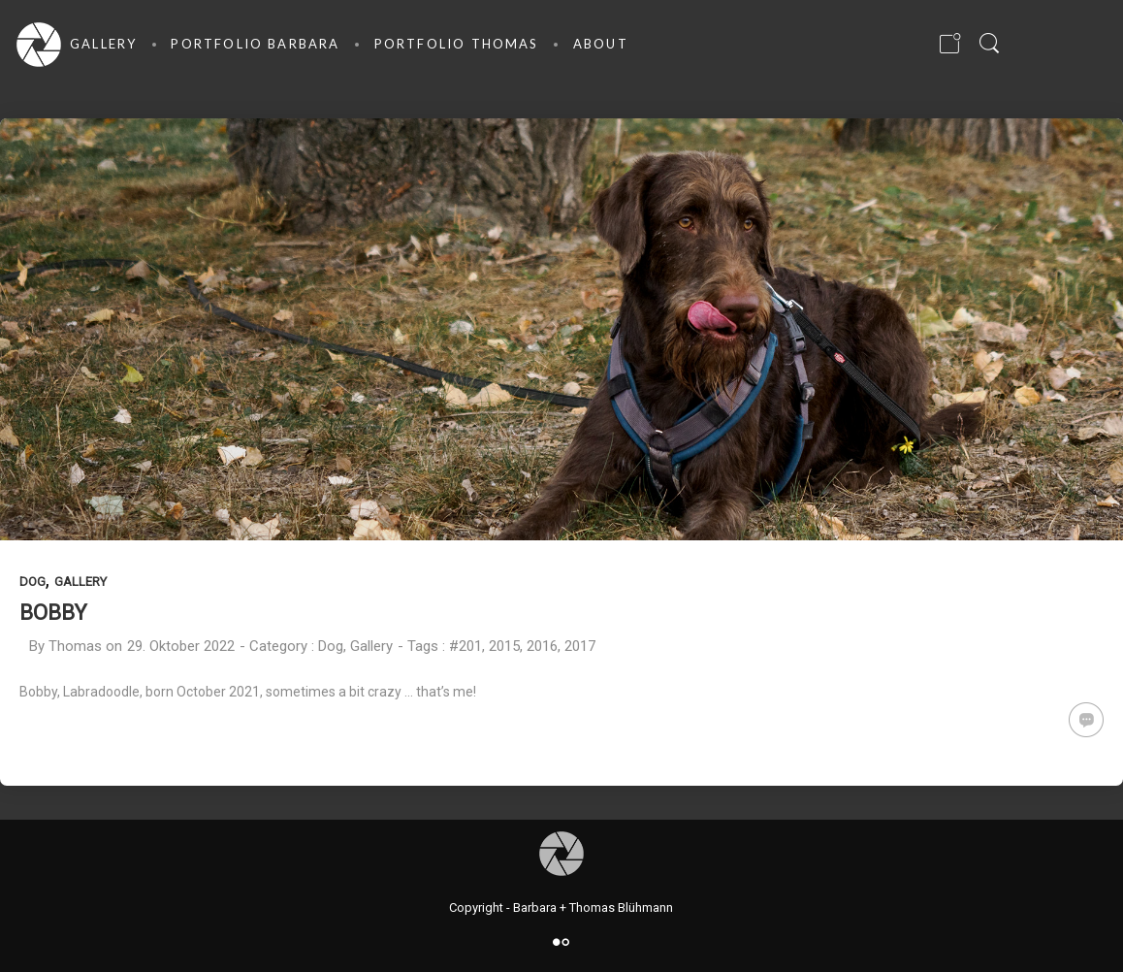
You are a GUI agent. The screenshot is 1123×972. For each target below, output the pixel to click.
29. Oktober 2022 (181, 646)
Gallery (80, 581)
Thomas (75, 646)
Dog (32, 581)
